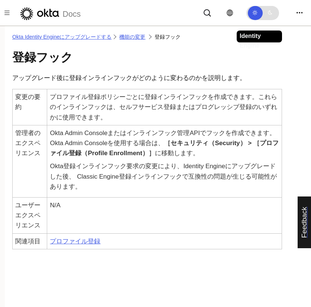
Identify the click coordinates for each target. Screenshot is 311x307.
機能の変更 (132, 37)
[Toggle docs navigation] (7, 13)
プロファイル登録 (75, 241)
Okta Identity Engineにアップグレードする (61, 37)
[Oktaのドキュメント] (49, 13)
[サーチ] (207, 12)
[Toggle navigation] (299, 13)
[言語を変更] (230, 13)
